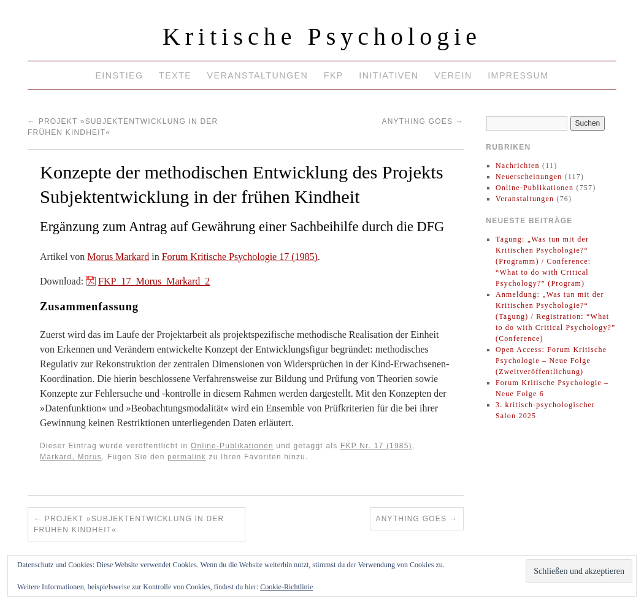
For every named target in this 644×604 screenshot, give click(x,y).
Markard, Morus (71, 457)
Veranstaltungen (258, 75)
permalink (186, 457)
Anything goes (423, 121)
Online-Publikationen (232, 446)
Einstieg (119, 75)
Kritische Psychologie (322, 36)
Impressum (518, 75)
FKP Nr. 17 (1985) (376, 446)
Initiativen (388, 75)
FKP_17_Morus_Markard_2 (154, 281)
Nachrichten (518, 165)
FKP (333, 75)
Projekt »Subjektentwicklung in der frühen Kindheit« (129, 524)
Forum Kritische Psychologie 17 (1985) (240, 256)
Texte (175, 75)
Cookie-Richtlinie (286, 587)
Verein (453, 75)
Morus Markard (118, 256)
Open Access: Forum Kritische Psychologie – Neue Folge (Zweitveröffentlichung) (551, 360)
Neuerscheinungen (529, 176)
